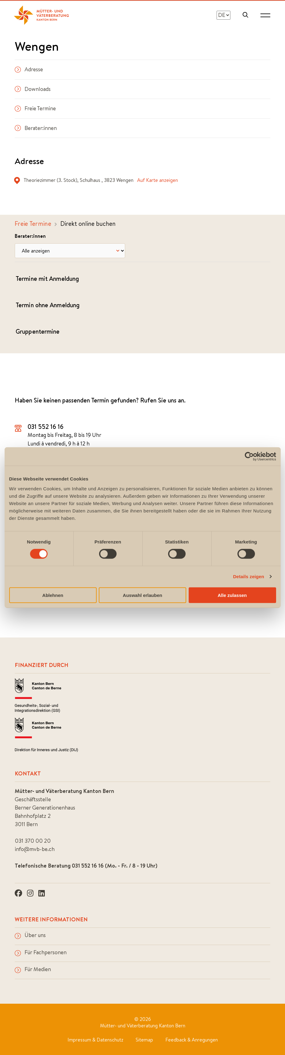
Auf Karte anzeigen (157, 180)
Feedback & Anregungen (191, 1039)
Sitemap (144, 1039)
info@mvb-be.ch (35, 848)
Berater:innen (36, 128)
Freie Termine (35, 108)
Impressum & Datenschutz (95, 1039)
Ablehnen (52, 595)
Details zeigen (248, 576)
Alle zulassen (232, 595)
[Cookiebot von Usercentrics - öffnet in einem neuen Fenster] (249, 456)
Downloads (33, 89)
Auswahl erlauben (142, 595)
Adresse (29, 69)
